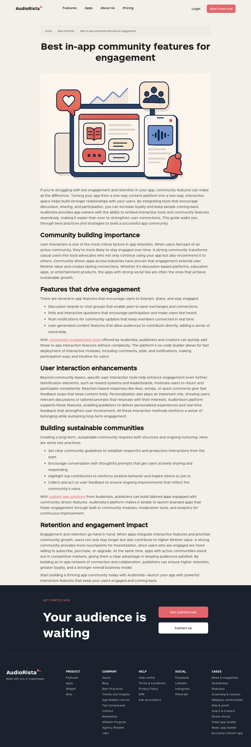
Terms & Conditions (152, 683)
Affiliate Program (114, 722)
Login (196, 8)
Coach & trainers (223, 711)
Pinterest (181, 694)
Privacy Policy (148, 688)
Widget (71, 688)
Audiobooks (220, 683)
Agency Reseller (113, 727)
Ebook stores (221, 716)
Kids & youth (220, 705)
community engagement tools (75, 339)
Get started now (183, 612)
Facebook (182, 677)
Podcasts (218, 688)
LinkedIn (181, 683)
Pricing (128, 8)
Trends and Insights (116, 694)
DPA (141, 694)
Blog (105, 683)
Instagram (182, 688)
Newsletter (110, 716)
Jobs (105, 733)
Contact (107, 711)
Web (69, 694)
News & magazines (225, 677)
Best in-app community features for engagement (108, 31)
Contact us (183, 628)
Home (48, 31)
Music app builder (224, 727)
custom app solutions (67, 496)
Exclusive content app (227, 733)
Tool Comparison (113, 705)
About (106, 677)
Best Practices (66, 31)
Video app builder (224, 722)
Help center (147, 677)
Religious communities (227, 699)
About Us (108, 8)
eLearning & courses (226, 694)
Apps (89, 8)
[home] (29, 8)
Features (70, 8)
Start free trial (221, 8)
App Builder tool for (116, 699)
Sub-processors (150, 699)
